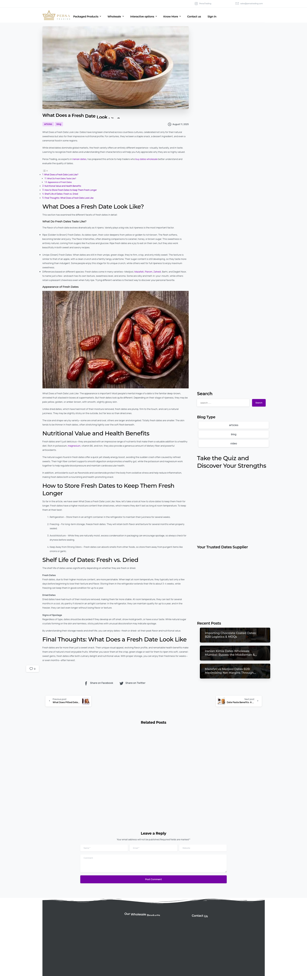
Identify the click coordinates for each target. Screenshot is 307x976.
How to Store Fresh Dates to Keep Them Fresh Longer (70, 190)
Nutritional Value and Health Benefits (63, 186)
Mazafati (139, 271)
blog (233, 434)
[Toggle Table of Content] (45, 170)
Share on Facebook (98, 683)
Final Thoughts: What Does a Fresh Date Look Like (69, 197)
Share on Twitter (132, 683)
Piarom (148, 271)
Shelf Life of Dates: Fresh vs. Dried (61, 193)
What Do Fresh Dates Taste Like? (61, 178)
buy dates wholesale (146, 159)
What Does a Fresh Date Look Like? (61, 174)
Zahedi (157, 271)
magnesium (74, 445)
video (233, 443)
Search (204, 393)
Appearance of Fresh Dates (60, 182)
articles (233, 425)
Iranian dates (79, 159)
